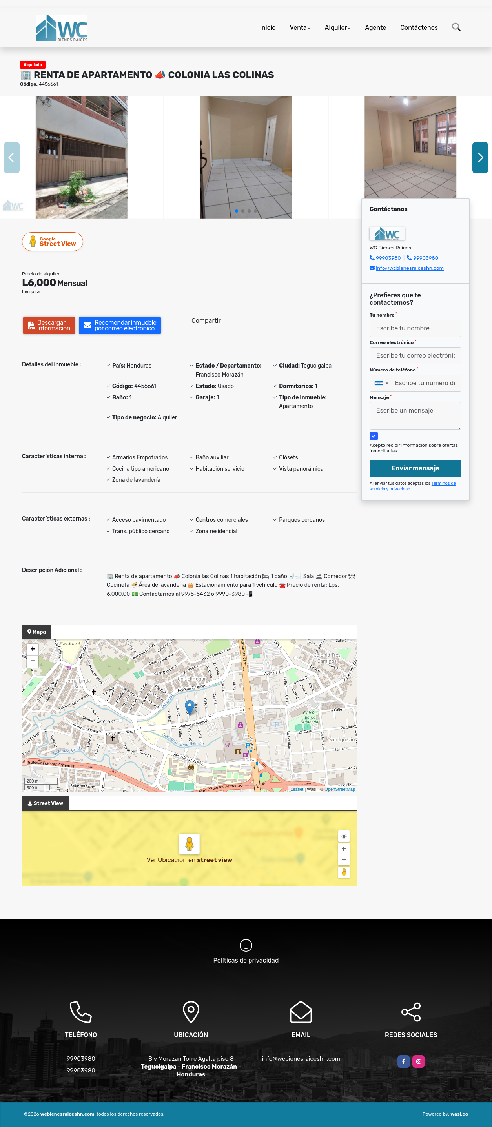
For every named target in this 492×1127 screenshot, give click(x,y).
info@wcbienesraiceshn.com (410, 268)
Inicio (268, 27)
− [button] (32, 662)
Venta (298, 27)
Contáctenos (419, 27)
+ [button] (32, 650)
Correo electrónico (393, 342)
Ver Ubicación (167, 860)
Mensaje (381, 397)
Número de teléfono (394, 370)
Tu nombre (383, 315)
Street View (53, 241)
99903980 (388, 258)
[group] (81, 157)
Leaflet (296, 789)
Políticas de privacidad (246, 960)
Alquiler (336, 27)
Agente (375, 27)
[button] (236, 211)
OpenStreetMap (339, 789)
